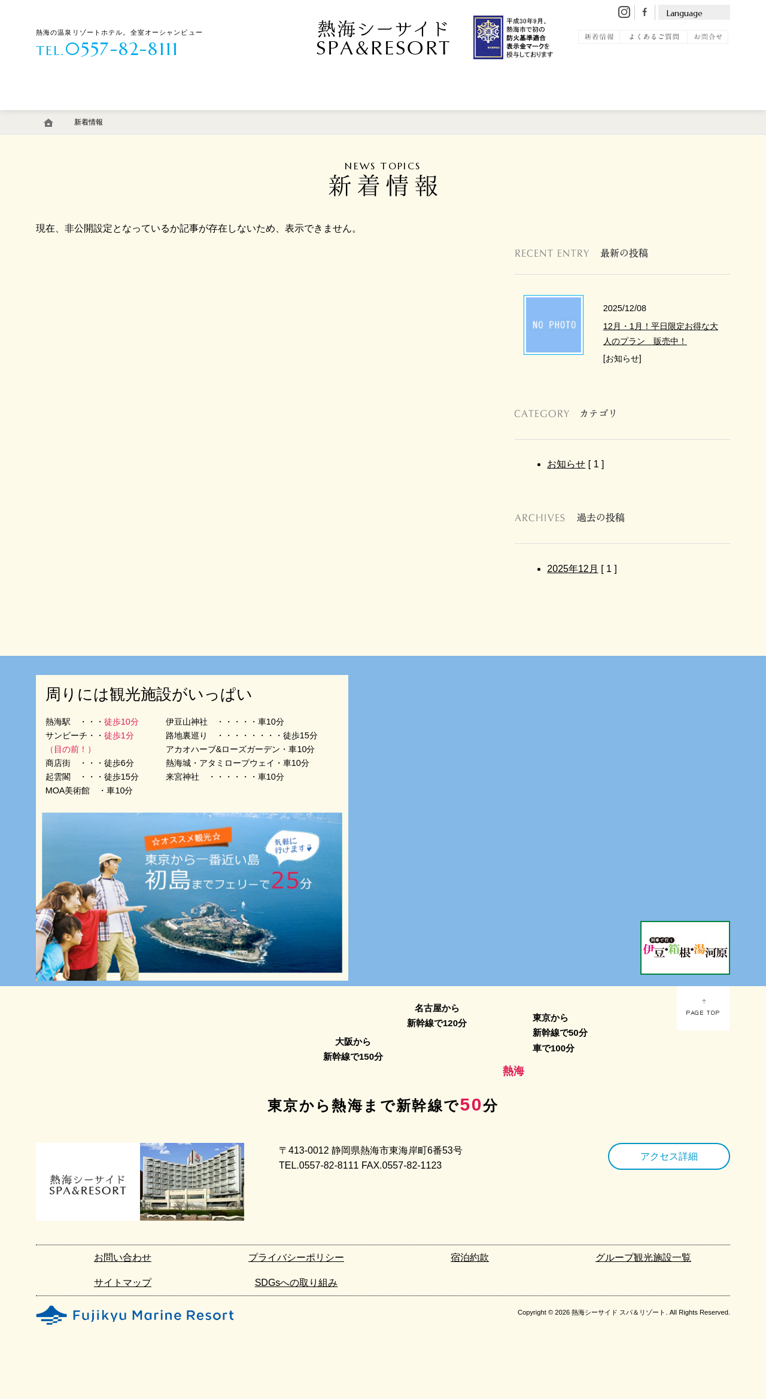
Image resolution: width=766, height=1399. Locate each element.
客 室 (67, 115)
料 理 (203, 115)
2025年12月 (572, 569)
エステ (265, 115)
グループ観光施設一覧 (643, 1257)
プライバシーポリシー (296, 1257)
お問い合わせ (122, 1257)
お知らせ (566, 464)
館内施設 (333, 115)
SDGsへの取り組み (296, 1283)
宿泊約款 (470, 1257)
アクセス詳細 (669, 1156)
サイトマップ (122, 1283)
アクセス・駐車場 (420, 115)
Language (685, 13)
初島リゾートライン (526, 115)
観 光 (612, 115)
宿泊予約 (684, 115)
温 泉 (135, 115)
